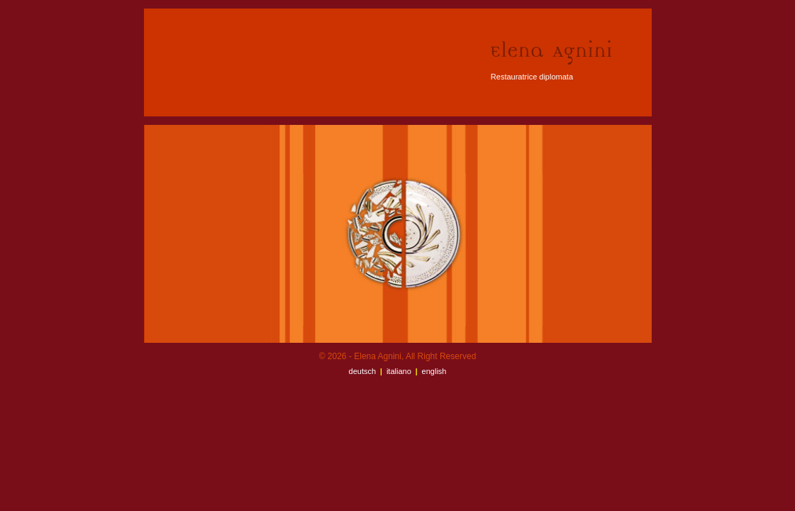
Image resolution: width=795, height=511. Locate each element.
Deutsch (363, 371)
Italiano (399, 371)
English (434, 371)
